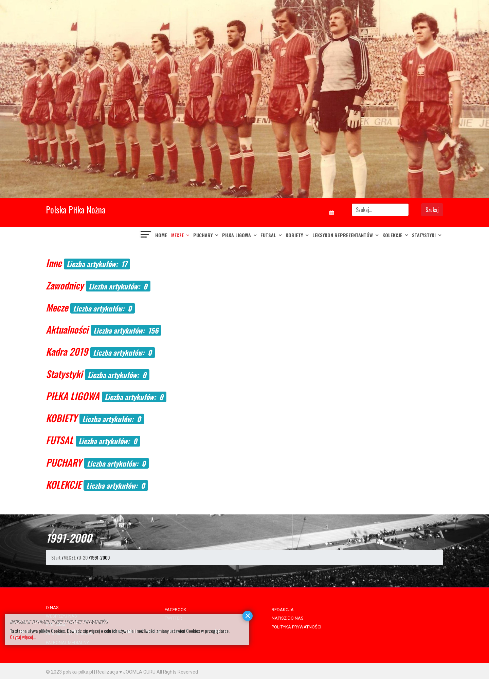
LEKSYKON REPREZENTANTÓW (342, 235)
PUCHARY (203, 235)
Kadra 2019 (67, 351)
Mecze (57, 307)
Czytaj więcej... (23, 636)
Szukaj (432, 210)
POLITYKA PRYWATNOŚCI (296, 626)
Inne (53, 263)
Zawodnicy (65, 285)
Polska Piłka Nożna (76, 209)
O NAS (52, 607)
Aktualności (67, 329)
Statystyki (424, 235)
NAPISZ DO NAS (288, 618)
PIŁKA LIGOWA (236, 235)
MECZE (177, 235)
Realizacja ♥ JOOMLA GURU (126, 672)
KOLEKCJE (392, 235)
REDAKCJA (283, 609)
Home (161, 235)
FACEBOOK (175, 609)
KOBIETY (294, 235)
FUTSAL (268, 235)
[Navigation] (146, 235)
